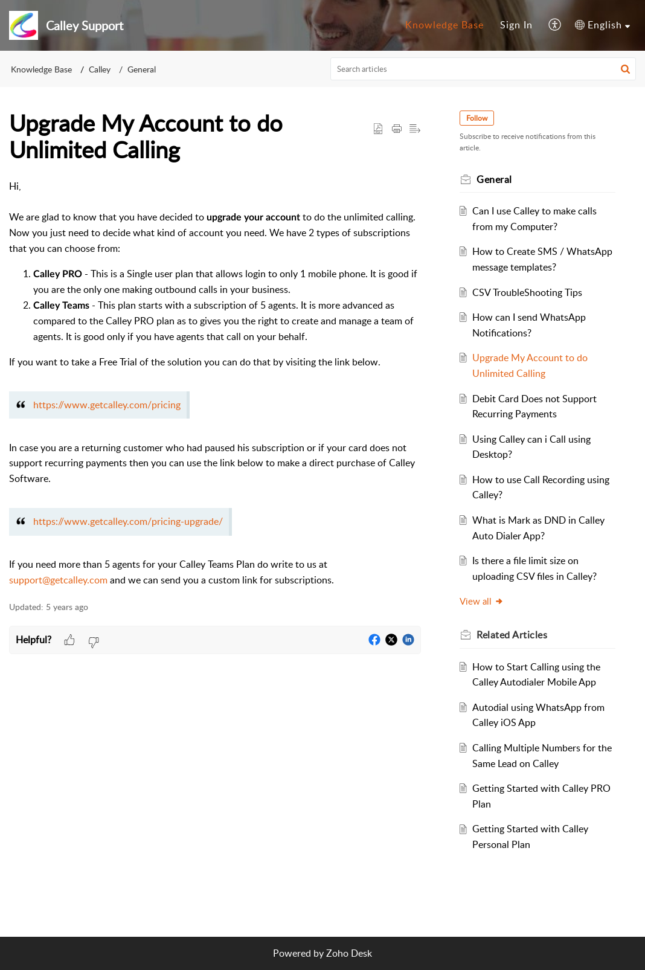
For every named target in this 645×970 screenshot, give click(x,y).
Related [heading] (512, 634)
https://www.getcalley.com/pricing (107, 404)
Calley (100, 69)
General (141, 69)
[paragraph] (215, 383)
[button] (555, 25)
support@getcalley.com (58, 579)
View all (482, 601)
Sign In (516, 24)
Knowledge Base (444, 24)
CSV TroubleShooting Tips (527, 292)
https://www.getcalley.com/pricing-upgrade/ (128, 521)
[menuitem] (444, 25)
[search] (483, 68)
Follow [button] (476, 118)
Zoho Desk (349, 953)
